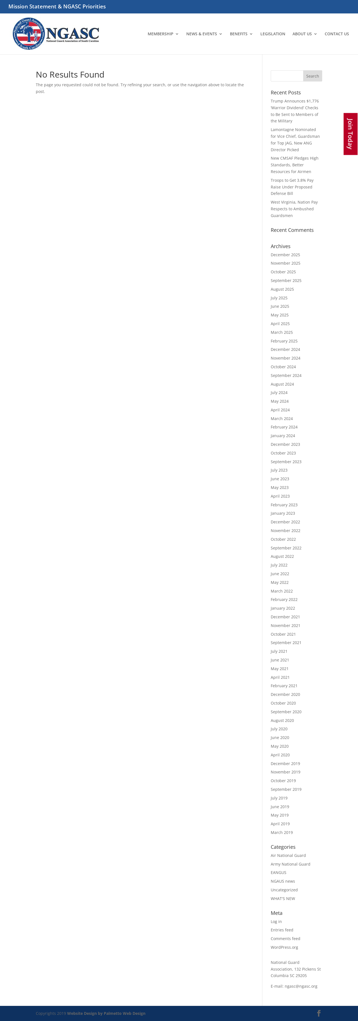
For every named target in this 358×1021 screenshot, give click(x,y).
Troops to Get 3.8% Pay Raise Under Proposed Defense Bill (292, 187)
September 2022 (286, 548)
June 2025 (280, 306)
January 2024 (283, 435)
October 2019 (283, 780)
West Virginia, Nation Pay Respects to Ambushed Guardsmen (294, 208)
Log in (276, 921)
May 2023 (280, 487)
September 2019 (286, 789)
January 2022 (283, 608)
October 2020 (283, 703)
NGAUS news (283, 881)
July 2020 (279, 728)
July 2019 (279, 798)
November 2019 (285, 772)
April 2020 (280, 754)
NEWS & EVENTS (201, 34)
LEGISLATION (272, 34)
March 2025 (282, 332)
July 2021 (279, 651)
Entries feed (282, 930)
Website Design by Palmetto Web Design (106, 1013)
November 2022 (285, 530)
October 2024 (283, 366)
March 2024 (282, 418)
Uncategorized (284, 889)
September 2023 (286, 461)
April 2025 (280, 323)
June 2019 (280, 806)
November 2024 (285, 358)
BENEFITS (239, 34)
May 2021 (280, 668)
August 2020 (282, 720)
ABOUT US (302, 34)
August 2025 (282, 289)
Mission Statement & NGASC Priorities (57, 7)
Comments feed (285, 938)
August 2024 (282, 384)
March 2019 (282, 832)
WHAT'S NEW (283, 898)
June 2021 (280, 660)
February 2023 (284, 504)
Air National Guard (288, 855)
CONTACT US (337, 34)
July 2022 (279, 565)
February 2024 (284, 427)
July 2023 (279, 470)
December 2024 (285, 349)
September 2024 (286, 375)
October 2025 (283, 271)
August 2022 (282, 556)
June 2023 (280, 478)
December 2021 (285, 616)
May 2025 (280, 315)
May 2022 (280, 582)
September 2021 (286, 642)
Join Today (351, 134)
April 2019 (280, 823)
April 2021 (280, 677)
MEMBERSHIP (160, 34)
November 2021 (285, 625)
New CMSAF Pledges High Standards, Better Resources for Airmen (295, 164)
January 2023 (283, 513)
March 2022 (282, 591)
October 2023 (283, 453)
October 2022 (283, 539)
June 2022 (280, 573)
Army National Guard (290, 864)
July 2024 (279, 392)
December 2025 (285, 254)
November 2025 (285, 263)
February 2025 (284, 341)
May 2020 (280, 746)
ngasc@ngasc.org (301, 986)
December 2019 (285, 763)
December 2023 (285, 444)
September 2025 (286, 280)
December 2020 (285, 694)
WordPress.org (284, 947)
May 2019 (280, 815)
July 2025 (279, 297)
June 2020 (280, 737)
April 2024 (280, 409)
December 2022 (285, 522)
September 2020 (286, 711)
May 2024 (280, 401)
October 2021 (283, 634)
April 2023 (280, 496)
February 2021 (284, 685)
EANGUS (278, 872)
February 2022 (284, 599)
